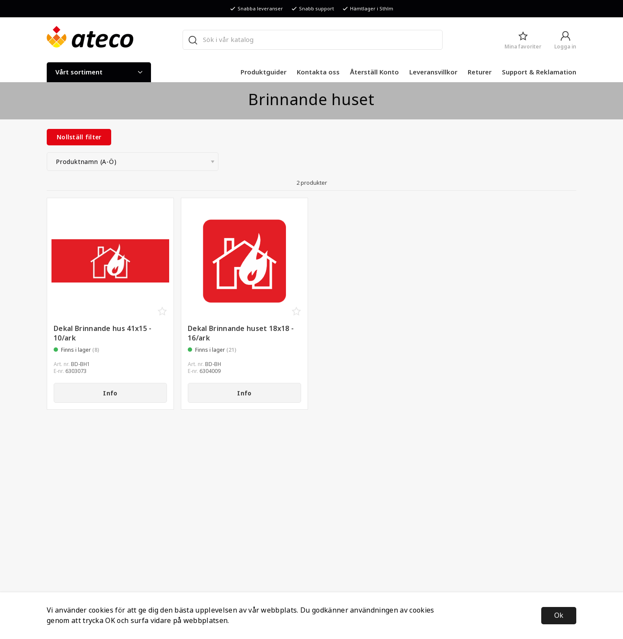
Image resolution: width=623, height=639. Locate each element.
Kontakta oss (318, 72)
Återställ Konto (374, 72)
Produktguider (263, 72)
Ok (558, 615)
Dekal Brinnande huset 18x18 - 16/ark (241, 333)
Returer (479, 72)
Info (110, 393)
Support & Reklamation (539, 72)
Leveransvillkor (433, 72)
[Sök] (192, 40)
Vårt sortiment (98, 72)
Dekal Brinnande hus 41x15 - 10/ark (103, 333)
